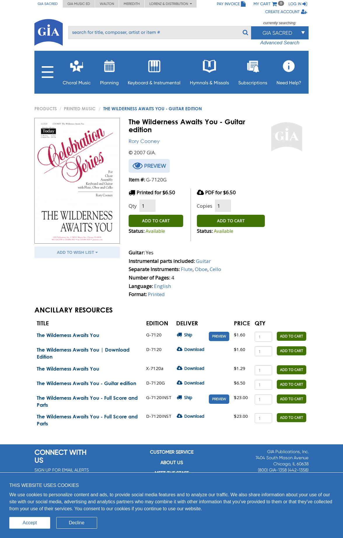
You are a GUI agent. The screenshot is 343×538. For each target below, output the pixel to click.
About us (171, 462)
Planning (109, 70)
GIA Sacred (48, 4)
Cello (215, 269)
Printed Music (80, 108)
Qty (133, 205)
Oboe (201, 269)
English (162, 286)
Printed (156, 294)
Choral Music (77, 70)
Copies (204, 205)
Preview (219, 336)
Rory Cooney (144, 141)
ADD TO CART (156, 220)
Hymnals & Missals (209, 70)
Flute (186, 269)
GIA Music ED (78, 4)
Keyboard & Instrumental (154, 70)
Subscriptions (252, 70)
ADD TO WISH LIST (77, 252)
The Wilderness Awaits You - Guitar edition (86, 383)
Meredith (132, 4)
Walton (107, 4)
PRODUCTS (45, 108)
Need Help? (288, 70)
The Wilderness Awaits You (68, 335)
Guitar (203, 261)
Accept (30, 522)
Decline (76, 522)
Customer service (171, 452)
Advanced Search (279, 43)
